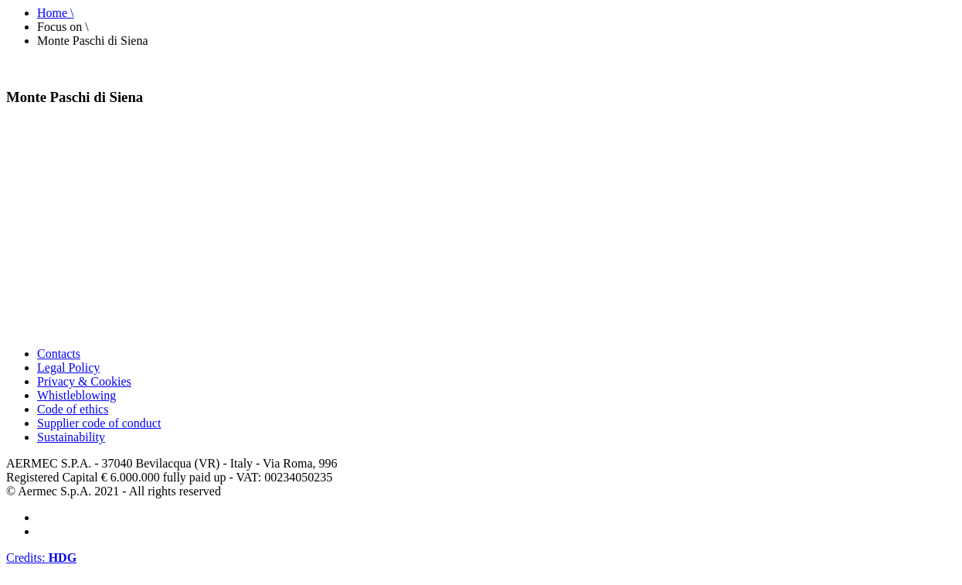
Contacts (58, 353)
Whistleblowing (76, 395)
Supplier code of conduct (99, 423)
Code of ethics (72, 409)
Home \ (55, 12)
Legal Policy (68, 367)
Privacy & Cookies (84, 381)
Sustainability (71, 437)
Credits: (41, 557)
